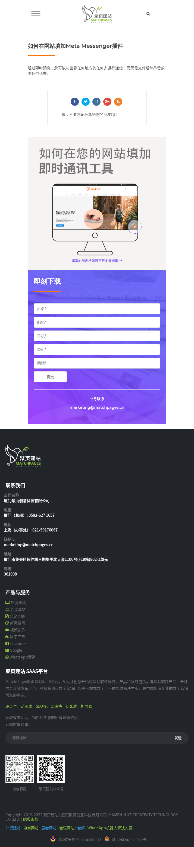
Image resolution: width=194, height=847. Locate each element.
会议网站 (66, 828)
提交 (50, 377)
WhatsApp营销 (23, 657)
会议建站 (18, 609)
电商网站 (31, 828)
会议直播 (17, 616)
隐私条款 (30, 819)
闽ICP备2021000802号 (129, 839)
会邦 (81, 828)
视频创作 (17, 630)
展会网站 (49, 828)
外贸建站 (18, 603)
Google (16, 650)
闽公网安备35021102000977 (79, 839)
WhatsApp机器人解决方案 (110, 828)
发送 (178, 738)
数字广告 (17, 637)
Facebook (18, 643)
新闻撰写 (17, 623)
